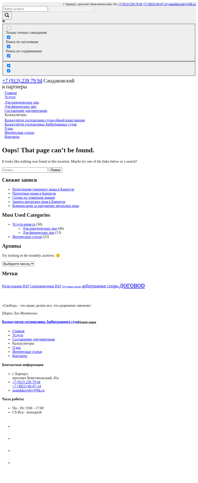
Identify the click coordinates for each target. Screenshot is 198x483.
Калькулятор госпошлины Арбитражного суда (40, 322)
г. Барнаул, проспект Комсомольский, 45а (90, 4)
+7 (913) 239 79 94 (130, 4)
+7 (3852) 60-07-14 (155, 4)
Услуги (17, 335)
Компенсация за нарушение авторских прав (45, 206)
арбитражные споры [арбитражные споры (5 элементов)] (100, 286)
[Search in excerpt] (8, 55)
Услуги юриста (23, 224)
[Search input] (25, 9)
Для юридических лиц (40, 228)
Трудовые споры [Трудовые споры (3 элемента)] (71, 286)
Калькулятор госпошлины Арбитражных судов (41, 124)
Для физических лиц (38, 233)
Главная (18, 331)
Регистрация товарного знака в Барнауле (43, 189)
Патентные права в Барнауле (34, 193)
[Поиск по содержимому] (8, 46)
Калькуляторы (23, 343)
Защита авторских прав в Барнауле (38, 202)
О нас (16, 347)
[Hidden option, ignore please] (8, 65)
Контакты (12, 137)
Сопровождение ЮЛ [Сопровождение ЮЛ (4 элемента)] (45, 286)
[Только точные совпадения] (8, 28)
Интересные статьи (27, 237)
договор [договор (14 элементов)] (132, 285)
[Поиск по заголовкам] (8, 37)
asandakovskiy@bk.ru (182, 4)
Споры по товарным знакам (33, 197)
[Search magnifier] (7, 16)
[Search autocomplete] (71, 9)
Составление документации (33, 339)
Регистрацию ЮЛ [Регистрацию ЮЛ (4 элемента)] (15, 286)
